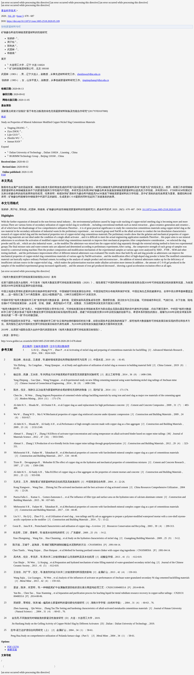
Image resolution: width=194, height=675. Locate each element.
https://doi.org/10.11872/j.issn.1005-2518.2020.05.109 (33, 21)
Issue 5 (20, 16)
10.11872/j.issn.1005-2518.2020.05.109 (161, 209)
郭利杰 (11, 46)
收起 (3, 116)
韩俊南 (11, 53)
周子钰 (11, 42)
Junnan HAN (14, 141)
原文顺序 (27, 346)
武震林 (11, 49)
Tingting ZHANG (16, 128)
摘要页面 (12, 649)
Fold (3, 174)
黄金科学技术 (8, 10)
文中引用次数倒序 (59, 346)
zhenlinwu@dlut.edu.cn (88, 74)
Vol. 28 (11, 16)
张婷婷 (11, 38)
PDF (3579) (13, 646)
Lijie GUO (12, 134)
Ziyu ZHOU (13, 131)
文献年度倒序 (41, 346)
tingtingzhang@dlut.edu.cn (95, 80)
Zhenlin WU (13, 138)
